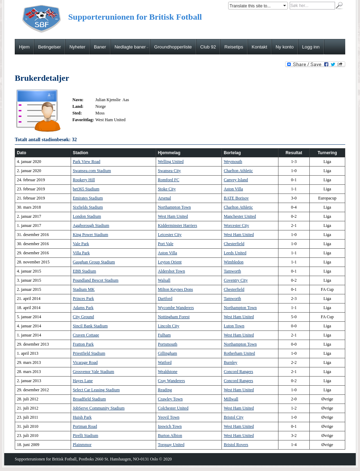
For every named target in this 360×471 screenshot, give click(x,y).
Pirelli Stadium (85, 435)
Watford (165, 362)
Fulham (164, 335)
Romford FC (168, 179)
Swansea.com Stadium (92, 170)
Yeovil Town (168, 417)
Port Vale (165, 243)
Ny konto (285, 47)
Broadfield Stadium (89, 399)
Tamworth (232, 271)
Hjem (24, 47)
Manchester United (240, 216)
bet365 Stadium (86, 189)
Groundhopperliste (173, 47)
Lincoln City (168, 325)
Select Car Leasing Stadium (96, 389)
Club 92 (208, 47)
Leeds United (235, 252)
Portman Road (85, 426)
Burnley (230, 362)
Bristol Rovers (236, 444)
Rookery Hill (84, 179)
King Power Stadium (90, 234)
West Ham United (173, 216)
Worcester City (236, 225)
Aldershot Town (171, 271)
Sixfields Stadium (88, 207)
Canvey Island (236, 179)
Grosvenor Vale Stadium (93, 371)
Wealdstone (168, 371)
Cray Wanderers (171, 380)
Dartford (165, 298)
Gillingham (167, 353)
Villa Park (81, 252)
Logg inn (311, 47)
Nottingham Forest (173, 316)
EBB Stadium (84, 271)
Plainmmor (82, 444)
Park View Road (86, 161)
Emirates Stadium (88, 198)
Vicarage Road (85, 362)
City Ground (83, 316)
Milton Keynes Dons (175, 289)
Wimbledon (233, 262)
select (285, 5)
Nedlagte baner (131, 47)
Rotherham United (239, 353)
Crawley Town (170, 399)
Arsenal (164, 198)
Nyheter (77, 47)
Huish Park (82, 417)
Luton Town (234, 325)
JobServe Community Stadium (98, 408)
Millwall (231, 399)
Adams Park (83, 307)
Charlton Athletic (238, 170)
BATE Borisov (236, 198)
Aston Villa (233, 189)
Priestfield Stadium (89, 353)
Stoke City (167, 189)
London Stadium (87, 216)
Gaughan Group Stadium (94, 262)
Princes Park (83, 298)
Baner (100, 47)
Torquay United (171, 444)
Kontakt (259, 47)
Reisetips (233, 47)
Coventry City (236, 280)
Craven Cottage (86, 335)
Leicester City (170, 234)
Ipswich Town (170, 426)
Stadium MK (84, 289)
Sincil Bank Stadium (90, 325)
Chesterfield (234, 243)
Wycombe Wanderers (176, 307)
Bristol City (233, 417)
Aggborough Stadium (91, 225)
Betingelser (49, 47)
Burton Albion (170, 435)
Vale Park (81, 243)
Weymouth (233, 161)
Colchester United (173, 408)
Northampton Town (174, 207)
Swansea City (169, 170)
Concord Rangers (238, 371)
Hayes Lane (83, 380)
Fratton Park (83, 344)
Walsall (164, 280)
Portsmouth (167, 344)
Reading (165, 389)
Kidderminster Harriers (177, 225)
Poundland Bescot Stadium (95, 280)
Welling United (171, 161)
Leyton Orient (170, 262)
